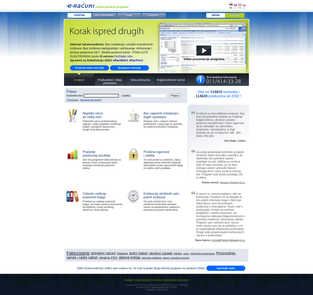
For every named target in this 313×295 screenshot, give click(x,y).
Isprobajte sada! (226, 268)
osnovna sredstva (151, 257)
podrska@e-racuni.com (176, 279)
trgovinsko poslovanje (202, 253)
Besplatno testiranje (129, 68)
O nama (157, 279)
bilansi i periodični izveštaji (176, 258)
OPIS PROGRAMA (104, 15)
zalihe (186, 253)
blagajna (122, 253)
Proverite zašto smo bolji (89, 68)
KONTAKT (154, 15)
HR (239, 8)
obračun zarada (160, 253)
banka (177, 253)
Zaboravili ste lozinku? (91, 100)
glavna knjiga (129, 257)
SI (235, 8)
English (235, 15)
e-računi (79, 79)
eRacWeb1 (120, 60)
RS (231, 8)
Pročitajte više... (124, 56)
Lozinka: (144, 95)
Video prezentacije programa (204, 59)
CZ (244, 8)
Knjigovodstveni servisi (171, 79)
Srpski (216, 15)
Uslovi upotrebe (143, 279)
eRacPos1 (136, 60)
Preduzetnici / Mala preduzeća (110, 81)
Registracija (72, 100)
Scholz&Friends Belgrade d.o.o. (228, 240)
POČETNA (79, 15)
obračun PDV (108, 257)
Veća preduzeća (140, 79)
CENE (129, 15)
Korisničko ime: (93, 95)
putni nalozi (138, 253)
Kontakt (129, 279)
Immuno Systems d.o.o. (232, 182)
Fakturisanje (78, 253)
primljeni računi (103, 253)
